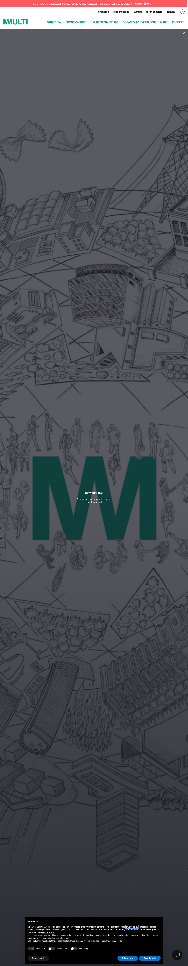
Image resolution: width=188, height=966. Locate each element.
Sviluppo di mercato (104, 22)
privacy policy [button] (132, 927)
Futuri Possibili (154, 11)
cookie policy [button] (48, 932)
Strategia (54, 22)
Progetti (178, 22)
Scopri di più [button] (38, 958)
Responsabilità (121, 11)
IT (182, 12)
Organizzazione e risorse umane (145, 22)
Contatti (170, 11)
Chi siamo (103, 11)
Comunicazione (75, 22)
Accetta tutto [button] (150, 958)
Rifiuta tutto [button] (127, 958)
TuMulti (138, 11)
